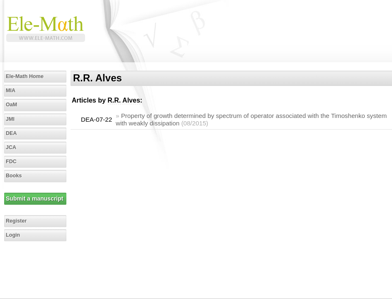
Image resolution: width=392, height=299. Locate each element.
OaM (11, 105)
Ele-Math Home (25, 76)
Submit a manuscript (34, 198)
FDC (11, 161)
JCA (11, 147)
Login (13, 235)
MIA (10, 90)
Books (14, 176)
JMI (10, 119)
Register (16, 221)
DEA (11, 133)
